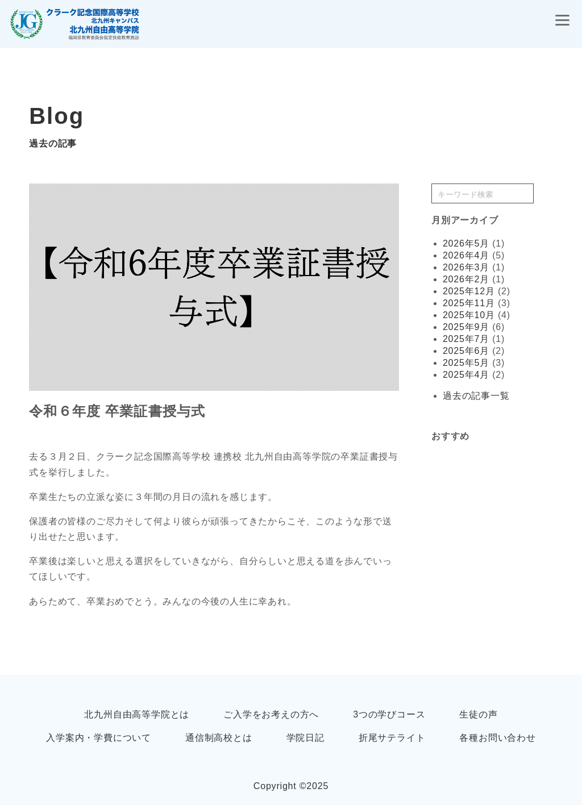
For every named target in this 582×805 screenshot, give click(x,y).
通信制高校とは (218, 738)
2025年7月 (466, 339)
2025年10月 (469, 315)
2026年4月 (466, 255)
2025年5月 (466, 363)
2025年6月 (466, 351)
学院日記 (305, 738)
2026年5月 (466, 243)
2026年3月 (466, 267)
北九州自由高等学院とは (136, 714)
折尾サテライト (392, 738)
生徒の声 (478, 714)
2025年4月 (466, 374)
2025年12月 (469, 291)
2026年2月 (466, 279)
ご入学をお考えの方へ (271, 714)
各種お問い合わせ (497, 738)
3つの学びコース (389, 714)
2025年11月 (469, 303)
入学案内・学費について (98, 738)
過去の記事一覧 (476, 396)
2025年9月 (466, 327)
